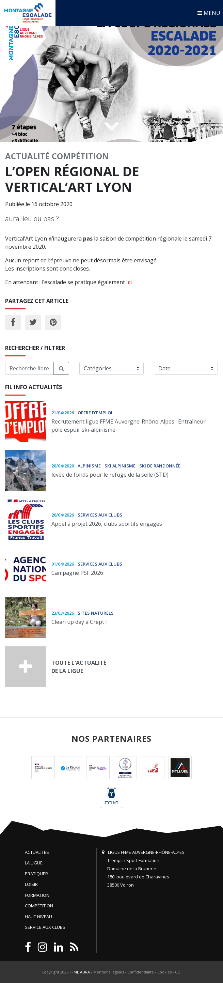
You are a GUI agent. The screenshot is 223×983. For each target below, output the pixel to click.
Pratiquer (36, 874)
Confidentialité (140, 971)
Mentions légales (108, 971)
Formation (37, 895)
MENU (208, 13)
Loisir (31, 884)
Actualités (37, 852)
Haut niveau (38, 916)
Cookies (164, 971)
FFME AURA (79, 971)
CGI (178, 971)
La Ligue (34, 863)
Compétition (80, 156)
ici (129, 282)
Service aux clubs (45, 927)
